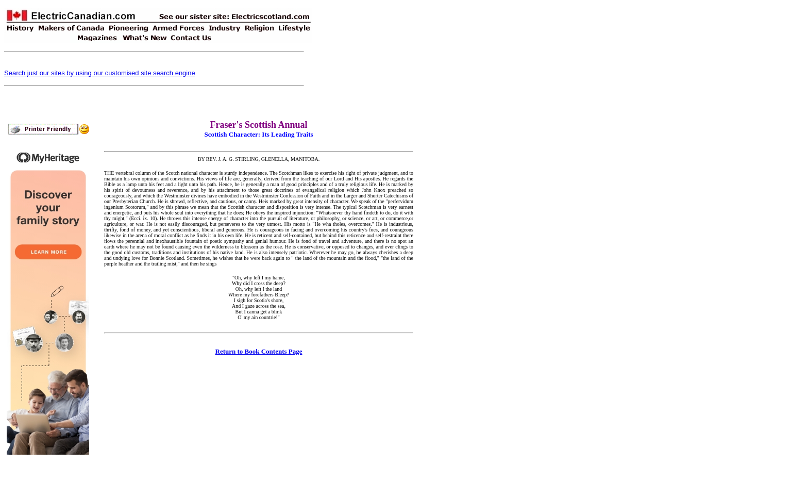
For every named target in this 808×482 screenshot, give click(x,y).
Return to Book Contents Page (258, 351)
